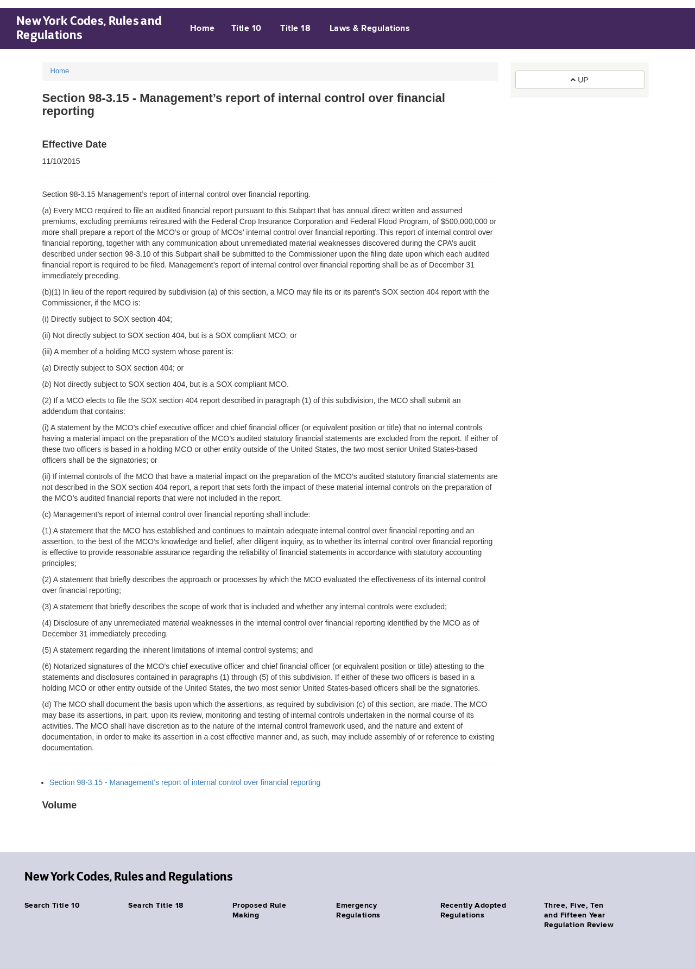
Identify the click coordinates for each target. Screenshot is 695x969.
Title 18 (295, 28)
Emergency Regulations (358, 910)
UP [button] (579, 79)
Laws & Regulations (370, 28)
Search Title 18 (155, 905)
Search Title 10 (52, 905)
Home (202, 28)
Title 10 (246, 28)
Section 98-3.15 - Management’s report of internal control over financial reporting (184, 782)
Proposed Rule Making (259, 910)
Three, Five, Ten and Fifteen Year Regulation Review (579, 915)
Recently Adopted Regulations (473, 910)
